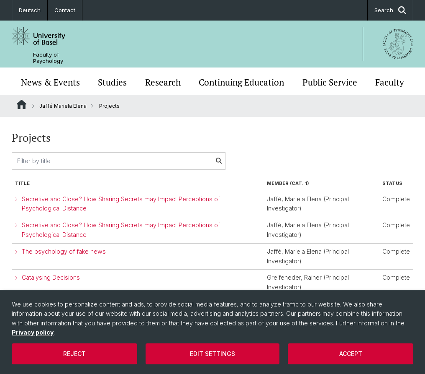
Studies (112, 82)
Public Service (329, 82)
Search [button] (390, 10)
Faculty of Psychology (48, 58)
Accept (350, 353)
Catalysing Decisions (51, 277)
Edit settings (212, 353)
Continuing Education (241, 82)
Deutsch (30, 10)
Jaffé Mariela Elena (63, 106)
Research (163, 82)
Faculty (389, 82)
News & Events (50, 82)
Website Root (21, 104)
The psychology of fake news (64, 251)
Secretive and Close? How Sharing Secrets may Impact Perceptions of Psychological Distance (121, 203)
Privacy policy (33, 332)
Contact (64, 10)
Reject (74, 353)
